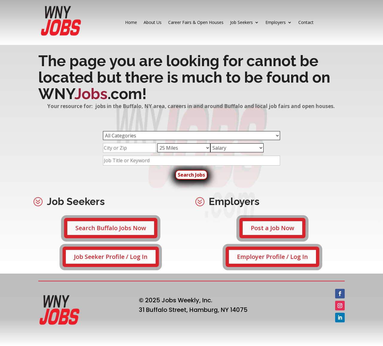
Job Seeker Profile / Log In (111, 257)
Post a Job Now (272, 228)
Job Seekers (241, 22)
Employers (275, 22)
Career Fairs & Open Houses (196, 22)
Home (131, 22)
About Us (153, 22)
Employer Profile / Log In (272, 257)
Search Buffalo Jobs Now (110, 228)
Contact (306, 22)
